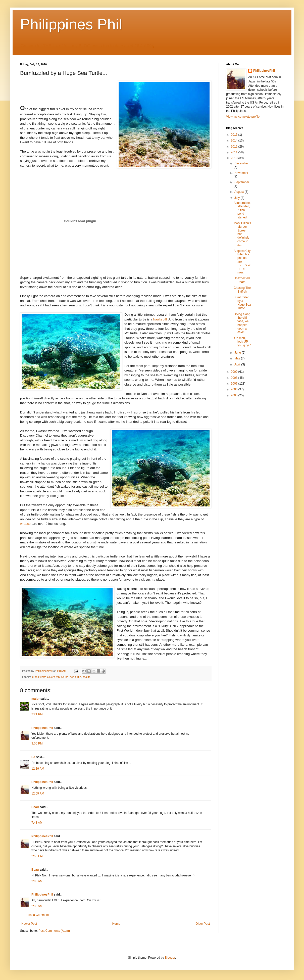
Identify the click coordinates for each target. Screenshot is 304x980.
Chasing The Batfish (242, 289)
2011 (234, 152)
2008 (234, 378)
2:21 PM (37, 714)
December (241, 163)
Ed (33, 757)
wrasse (25, 524)
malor (35, 699)
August (239, 192)
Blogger (170, 957)
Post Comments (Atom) (54, 930)
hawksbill (160, 319)
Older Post (202, 923)
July (237, 198)
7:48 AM (36, 822)
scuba (64, 676)
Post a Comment (37, 915)
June (238, 352)
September (241, 182)
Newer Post (29, 923)
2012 (234, 146)
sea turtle (75, 676)
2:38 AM (36, 906)
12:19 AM (37, 768)
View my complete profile (243, 116)
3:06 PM (37, 743)
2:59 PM (37, 856)
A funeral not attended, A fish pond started (242, 210)
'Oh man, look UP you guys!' (242, 341)
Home (116, 923)
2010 (234, 158)
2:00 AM (36, 881)
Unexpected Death (242, 280)
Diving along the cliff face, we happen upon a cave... (242, 323)
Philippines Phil (71, 24)
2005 (234, 395)
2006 (234, 389)
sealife (86, 676)
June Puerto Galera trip (46, 676)
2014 (234, 140)
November (241, 173)
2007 (234, 383)
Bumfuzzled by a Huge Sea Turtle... (242, 303)
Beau (35, 807)
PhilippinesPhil (42, 728)
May (237, 358)
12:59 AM (37, 793)
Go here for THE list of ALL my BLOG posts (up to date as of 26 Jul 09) (87, 45)
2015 (234, 134)
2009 (234, 372)
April (237, 364)
